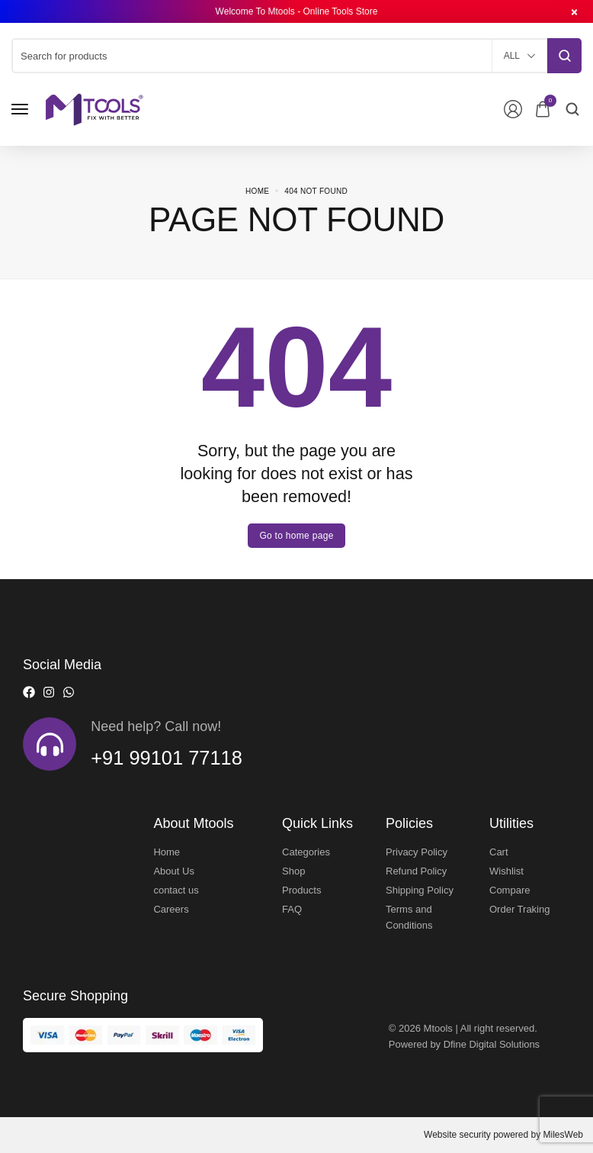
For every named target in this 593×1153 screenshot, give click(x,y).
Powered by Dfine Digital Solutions (464, 1044)
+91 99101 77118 (168, 757)
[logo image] (94, 108)
